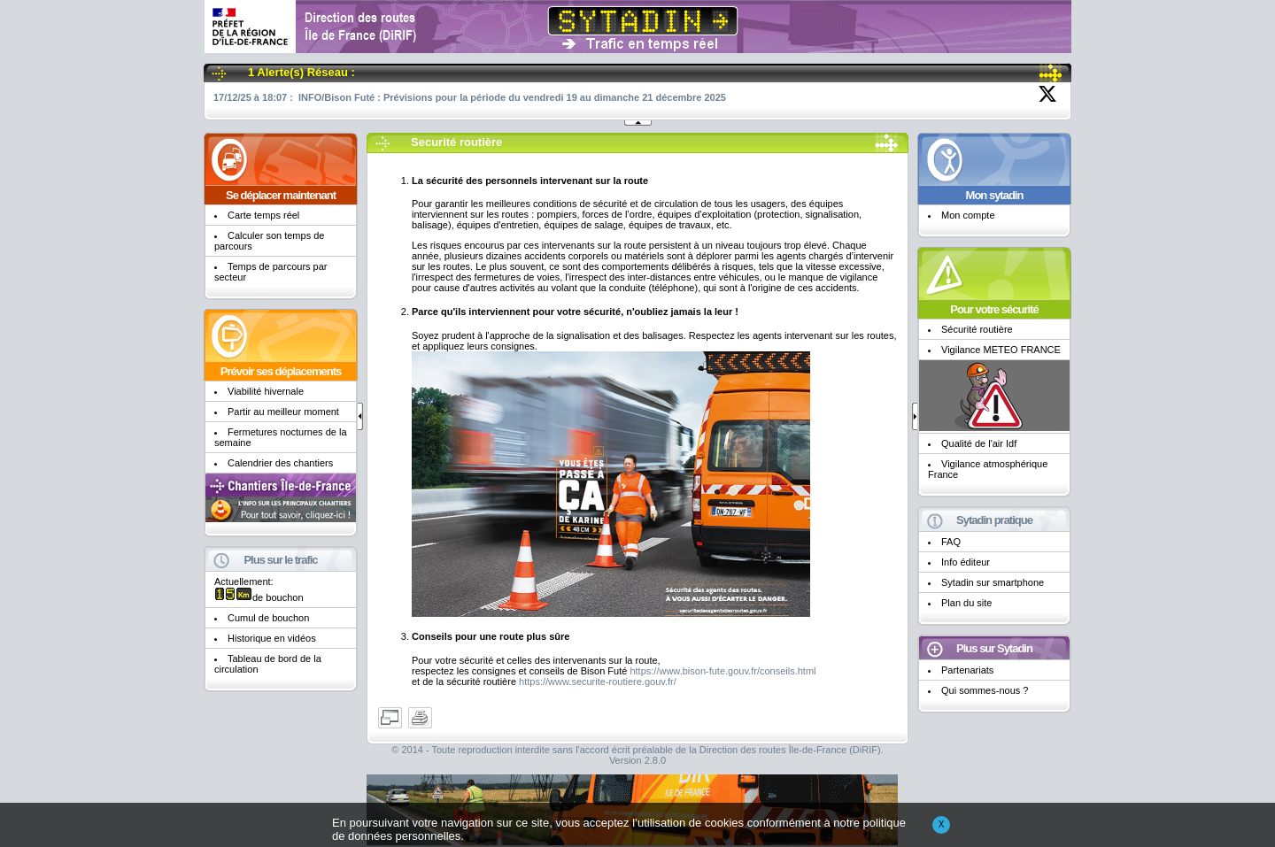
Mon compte (968, 215)
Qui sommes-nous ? (984, 690)
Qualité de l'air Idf (978, 443)
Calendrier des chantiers (280, 463)
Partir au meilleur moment (283, 411)
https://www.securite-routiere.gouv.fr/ (597, 681)
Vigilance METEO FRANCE (1001, 349)
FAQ (951, 541)
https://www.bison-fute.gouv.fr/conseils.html (722, 671)
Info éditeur (965, 562)
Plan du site (966, 602)
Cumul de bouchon (268, 617)
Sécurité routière (977, 329)
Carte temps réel (263, 215)
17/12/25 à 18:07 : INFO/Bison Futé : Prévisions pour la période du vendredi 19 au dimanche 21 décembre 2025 (469, 97)
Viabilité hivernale (266, 391)
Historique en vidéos (272, 638)
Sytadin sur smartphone (992, 582)
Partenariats (967, 670)
